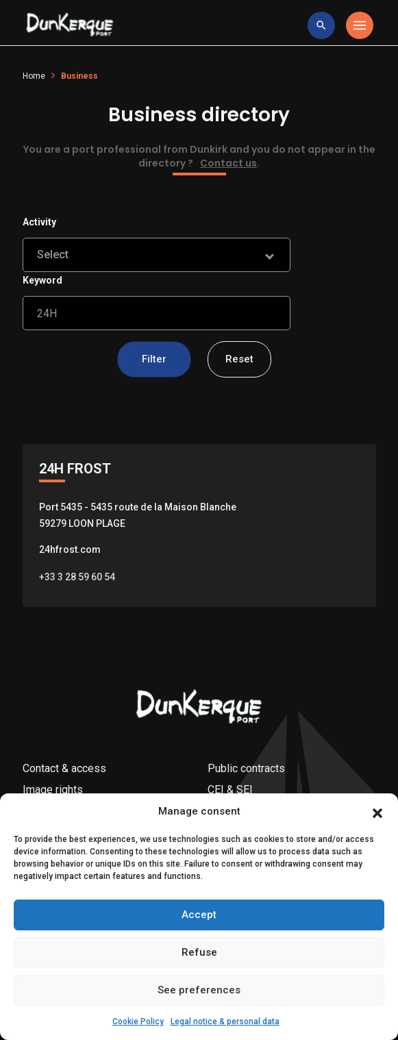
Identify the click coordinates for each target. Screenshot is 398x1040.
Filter (154, 359)
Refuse (199, 970)
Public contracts (246, 768)
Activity (39, 222)
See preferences (199, 1008)
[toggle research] (321, 25)
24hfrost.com (70, 549)
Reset (239, 359)
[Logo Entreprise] (70, 25)
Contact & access (64, 768)
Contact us (228, 163)
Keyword (42, 280)
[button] (377, 829)
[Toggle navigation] (359, 25)
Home (34, 76)
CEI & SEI (230, 789)
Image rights (53, 789)
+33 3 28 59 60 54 (77, 576)
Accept (199, 932)
